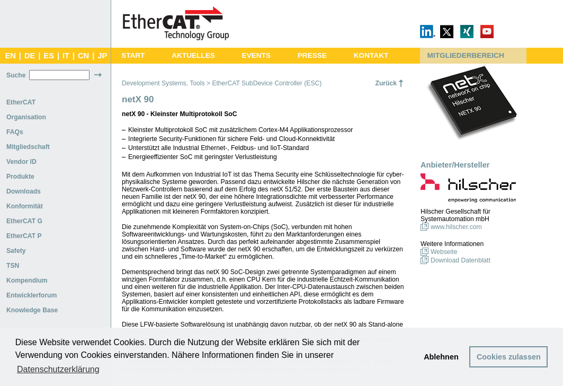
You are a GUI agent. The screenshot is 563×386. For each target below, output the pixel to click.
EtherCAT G (24, 221)
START (133, 55)
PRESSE (312, 55)
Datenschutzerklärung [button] (58, 369)
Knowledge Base (32, 310)
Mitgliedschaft (28, 147)
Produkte (20, 176)
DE (29, 55)
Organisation (26, 117)
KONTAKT (371, 55)
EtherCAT (20, 102)
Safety (16, 251)
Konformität (24, 206)
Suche (15, 75)
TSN (12, 265)
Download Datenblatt (460, 260)
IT (65, 55)
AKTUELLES (193, 55)
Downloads (23, 191)
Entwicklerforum (31, 295)
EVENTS (256, 55)
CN (83, 55)
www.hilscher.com (456, 227)
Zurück (386, 83)
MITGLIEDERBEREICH (465, 55)
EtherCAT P (24, 236)
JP (102, 55)
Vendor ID (21, 161)
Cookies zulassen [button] (509, 357)
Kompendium (27, 280)
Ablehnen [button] (441, 357)
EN (10, 55)
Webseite (444, 252)
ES (48, 55)
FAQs (14, 132)
